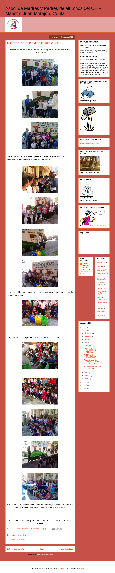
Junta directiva (102, 303)
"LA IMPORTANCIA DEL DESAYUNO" (92, 368)
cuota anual (101, 288)
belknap (61, 568)
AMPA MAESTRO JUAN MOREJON (86, 266)
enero (86, 379)
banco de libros (102, 274)
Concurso (100, 279)
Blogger (81, 568)
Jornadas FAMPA (100, 298)
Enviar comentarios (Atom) (44, 555)
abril (86, 373)
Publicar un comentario (17, 539)
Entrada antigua (67, 549)
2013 (85, 330)
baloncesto (101, 270)
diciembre (88, 333)
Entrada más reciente (15, 549)
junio (86, 342)
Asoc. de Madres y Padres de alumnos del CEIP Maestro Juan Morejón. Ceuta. (53, 11)
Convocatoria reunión (101, 283)
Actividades (101, 263)
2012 (85, 383)
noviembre (88, 336)
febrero (87, 376)
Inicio (42, 549)
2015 (85, 327)
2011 (85, 386)
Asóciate (100, 266)
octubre (87, 339)
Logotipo (100, 308)
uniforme (100, 315)
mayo (86, 345)
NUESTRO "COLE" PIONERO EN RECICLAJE (91, 350)
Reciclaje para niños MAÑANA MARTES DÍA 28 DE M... (91, 362)
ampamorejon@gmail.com (89, 143)
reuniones (100, 312)
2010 (85, 389)
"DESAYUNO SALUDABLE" (90, 356)
